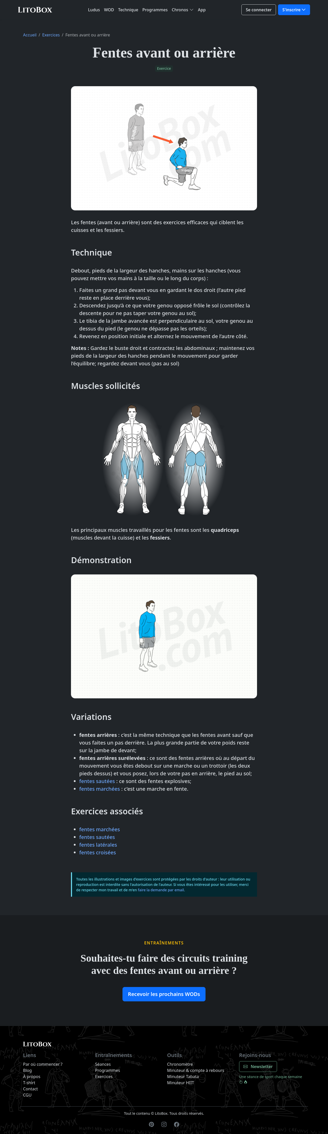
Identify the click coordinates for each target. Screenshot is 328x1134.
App (202, 10)
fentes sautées (97, 781)
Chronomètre (180, 1064)
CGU (27, 1095)
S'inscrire (291, 10)
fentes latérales (98, 844)
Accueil (30, 35)
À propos (31, 1076)
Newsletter (258, 1066)
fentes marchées (99, 788)
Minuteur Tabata (183, 1076)
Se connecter (259, 10)
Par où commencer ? (43, 1064)
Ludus (94, 10)
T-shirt (29, 1083)
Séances (103, 1064)
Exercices (51, 35)
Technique (128, 10)
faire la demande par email (161, 889)
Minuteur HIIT (180, 1083)
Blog (27, 1070)
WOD (109, 10)
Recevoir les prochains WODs (164, 994)
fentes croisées (97, 852)
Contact (30, 1089)
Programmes (155, 10)
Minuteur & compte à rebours (195, 1070)
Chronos (180, 10)
